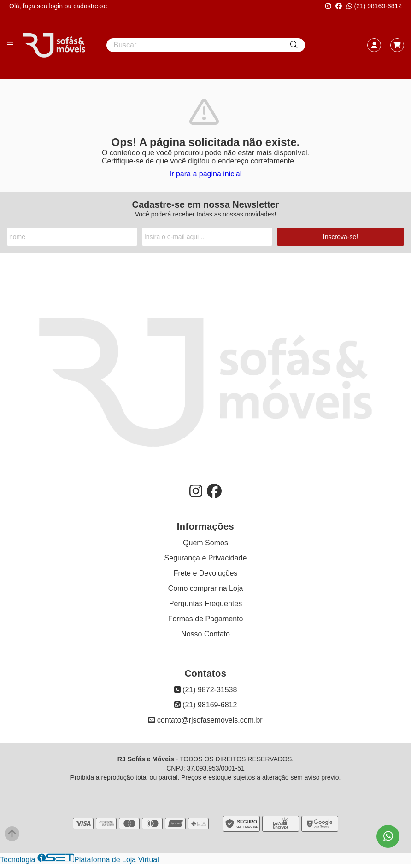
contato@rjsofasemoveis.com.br (205, 720)
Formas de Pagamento (205, 619)
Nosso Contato (205, 634)
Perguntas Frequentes (205, 603)
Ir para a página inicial (206, 174)
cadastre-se (90, 6)
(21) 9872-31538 (205, 690)
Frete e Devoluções (206, 573)
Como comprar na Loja (205, 588)
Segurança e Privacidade (205, 558)
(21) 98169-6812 (374, 6)
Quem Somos (205, 543)
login (56, 6)
